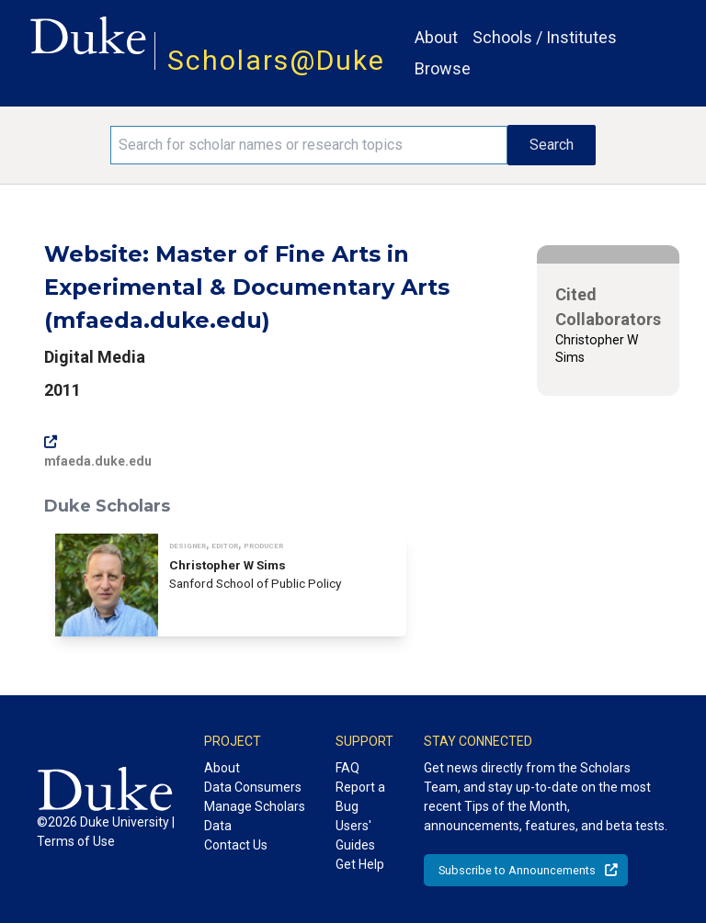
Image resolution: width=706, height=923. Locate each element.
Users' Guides (355, 835)
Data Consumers (253, 787)
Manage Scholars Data (254, 816)
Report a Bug (360, 797)
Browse (443, 68)
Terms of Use (76, 841)
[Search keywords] (308, 145)
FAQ (347, 767)
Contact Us (236, 845)
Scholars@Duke (276, 60)
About (436, 37)
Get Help (360, 864)
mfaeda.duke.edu (98, 451)
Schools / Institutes (545, 37)
